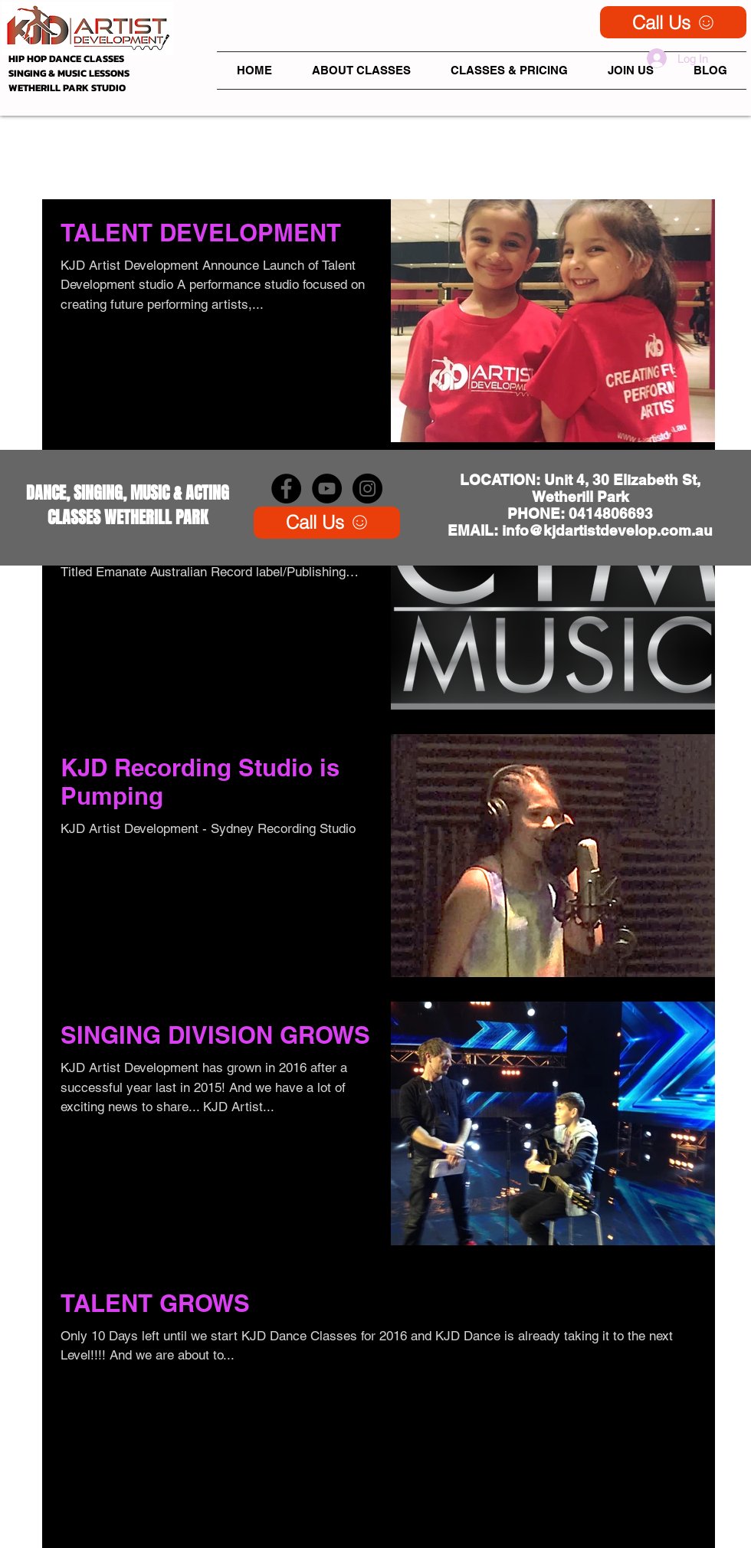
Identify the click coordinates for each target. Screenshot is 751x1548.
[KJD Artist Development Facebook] (286, 488)
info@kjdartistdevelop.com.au (607, 530)
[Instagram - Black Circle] (367, 488)
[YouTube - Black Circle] (327, 488)
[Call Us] (673, 22)
